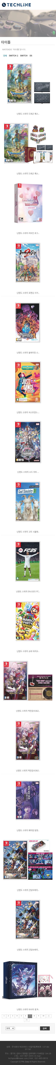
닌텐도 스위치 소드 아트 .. (28, 471)
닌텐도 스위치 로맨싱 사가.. (28, 292)
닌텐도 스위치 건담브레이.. (28, 890)
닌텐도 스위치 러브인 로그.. (28, 233)
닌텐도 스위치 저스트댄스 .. (28, 412)
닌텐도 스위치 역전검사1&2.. (28, 710)
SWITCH (24, 55)
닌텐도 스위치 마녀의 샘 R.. (28, 1009)
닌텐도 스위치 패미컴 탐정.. (28, 830)
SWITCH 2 (13, 55)
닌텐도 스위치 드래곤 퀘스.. (28, 113)
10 (43, 1016)
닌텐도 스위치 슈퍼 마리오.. (28, 651)
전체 (5, 55)
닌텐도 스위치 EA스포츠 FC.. (28, 591)
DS (31, 55)
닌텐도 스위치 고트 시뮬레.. (28, 531)
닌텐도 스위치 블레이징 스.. (28, 352)
